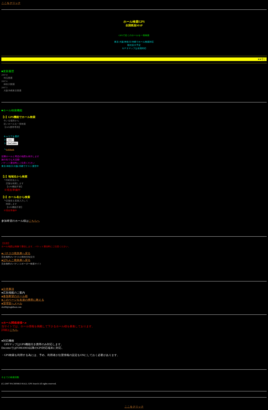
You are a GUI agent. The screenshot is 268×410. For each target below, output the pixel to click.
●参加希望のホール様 (14, 296)
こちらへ (34, 220)
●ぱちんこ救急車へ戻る (15, 260)
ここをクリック (11, 3)
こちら (14, 329)
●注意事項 (7, 289)
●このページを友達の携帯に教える (22, 299)
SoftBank (10, 149)
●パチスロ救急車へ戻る (15, 253)
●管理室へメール (11, 303)
